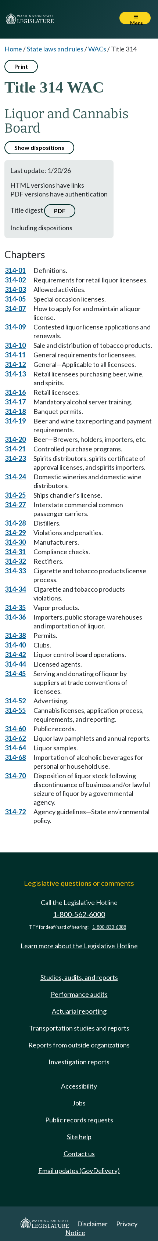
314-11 (15, 355)
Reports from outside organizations (79, 1045)
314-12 (15, 364)
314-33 (15, 571)
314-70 (15, 776)
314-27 (15, 505)
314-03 (15, 289)
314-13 (15, 374)
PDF (59, 210)
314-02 (15, 280)
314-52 (15, 701)
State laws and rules (55, 49)
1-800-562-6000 (79, 914)
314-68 (15, 757)
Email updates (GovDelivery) (79, 1170)
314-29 (15, 532)
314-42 (15, 654)
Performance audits (79, 994)
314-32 (15, 561)
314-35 (15, 607)
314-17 (15, 402)
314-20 (15, 439)
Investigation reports (79, 1062)
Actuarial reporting (79, 1011)
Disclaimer (92, 1224)
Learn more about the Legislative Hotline (79, 946)
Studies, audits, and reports (79, 977)
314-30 (15, 542)
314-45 (15, 674)
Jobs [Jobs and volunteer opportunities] (79, 1103)
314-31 (15, 552)
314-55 (15, 710)
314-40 (15, 645)
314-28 (15, 523)
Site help (79, 1137)
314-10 (15, 345)
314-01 (15, 270)
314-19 (15, 421)
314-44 (15, 664)
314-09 (15, 327)
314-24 (15, 477)
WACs (97, 49)
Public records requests (79, 1120)
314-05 (15, 299)
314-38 (15, 635)
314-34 (15, 589)
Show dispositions (39, 147)
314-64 (15, 748)
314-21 (15, 449)
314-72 (15, 812)
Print (21, 66)
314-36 (15, 617)
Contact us (79, 1154)
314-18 (15, 411)
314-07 (15, 308)
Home (13, 49)
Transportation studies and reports (79, 1028)
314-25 (15, 495)
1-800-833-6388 (109, 927)
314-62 (15, 738)
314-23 (15, 458)
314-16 (15, 392)
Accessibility (79, 1086)
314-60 (15, 729)
